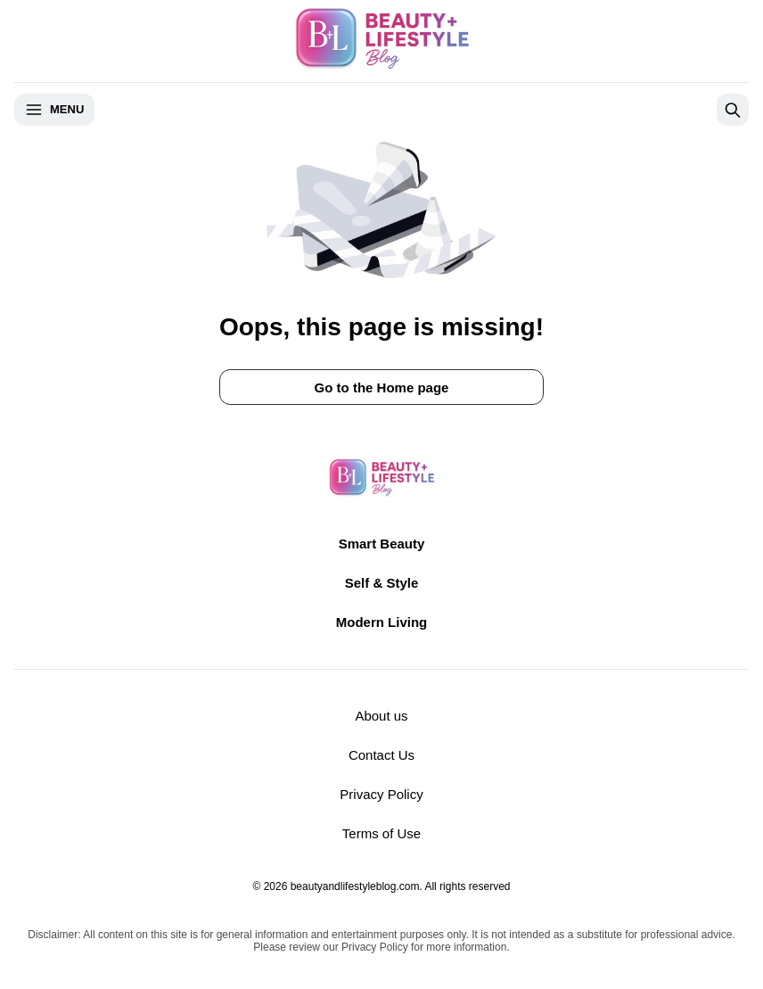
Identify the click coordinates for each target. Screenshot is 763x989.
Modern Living (382, 622)
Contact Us (381, 754)
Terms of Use (381, 833)
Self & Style (382, 582)
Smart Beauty (382, 543)
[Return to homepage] (381, 478)
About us (381, 715)
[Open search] (733, 110)
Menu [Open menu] (54, 110)
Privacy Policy (381, 794)
